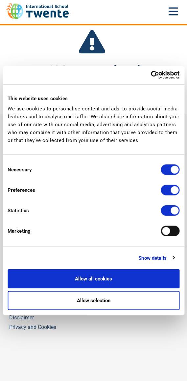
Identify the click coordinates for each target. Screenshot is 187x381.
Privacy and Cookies (32, 327)
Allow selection (93, 300)
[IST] (37, 17)
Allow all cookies (93, 279)
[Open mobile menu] (173, 11)
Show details (152, 258)
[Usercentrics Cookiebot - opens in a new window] (150, 75)
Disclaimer (21, 317)
